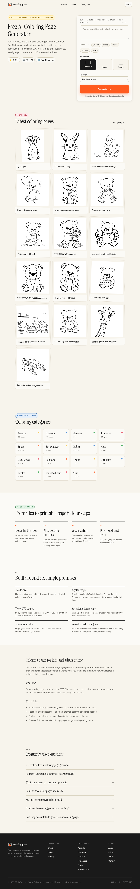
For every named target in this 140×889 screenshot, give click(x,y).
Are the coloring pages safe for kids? (44, 800)
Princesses (82, 861)
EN (127, 4)
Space (95, 50)
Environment (83, 869)
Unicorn (96, 45)
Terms (111, 856)
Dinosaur (85, 50)
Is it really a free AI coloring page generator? (48, 765)
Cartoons (82, 852)
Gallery (74, 4)
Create (64, 4)
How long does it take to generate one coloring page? (52, 817)
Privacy (111, 852)
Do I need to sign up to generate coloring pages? (50, 774)
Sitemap (51, 856)
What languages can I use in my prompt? (46, 782)
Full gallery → (119, 122)
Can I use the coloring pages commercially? (47, 808)
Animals (81, 848)
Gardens (81, 856)
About (110, 848)
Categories (85, 4)
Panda (105, 45)
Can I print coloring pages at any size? (45, 791)
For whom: (84, 75)
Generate (104, 89)
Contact (111, 861)
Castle (115, 45)
